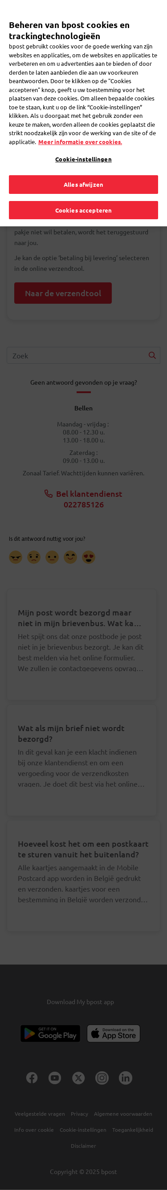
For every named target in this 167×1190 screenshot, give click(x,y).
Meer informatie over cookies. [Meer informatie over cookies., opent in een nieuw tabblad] (80, 131)
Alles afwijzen (83, 173)
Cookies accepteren (83, 199)
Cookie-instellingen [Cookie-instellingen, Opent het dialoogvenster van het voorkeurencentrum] (83, 148)
